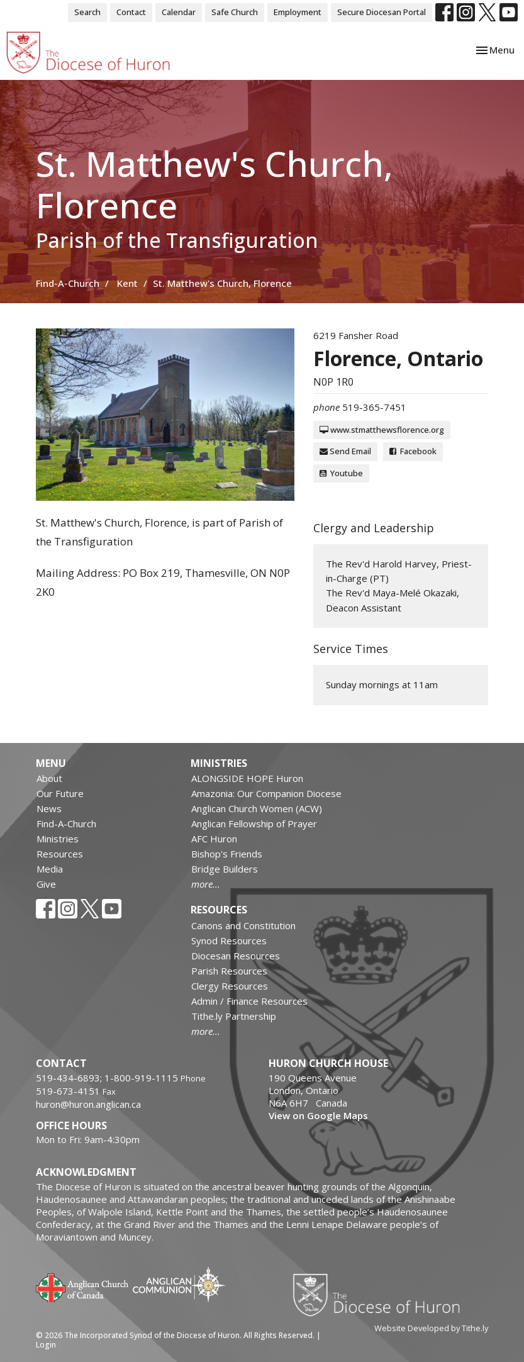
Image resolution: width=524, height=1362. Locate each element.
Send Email (345, 451)
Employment (297, 12)
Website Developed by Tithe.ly (431, 1328)
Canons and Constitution (243, 925)
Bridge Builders (224, 868)
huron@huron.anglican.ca (88, 1104)
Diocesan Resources (235, 955)
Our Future (60, 793)
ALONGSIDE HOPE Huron (247, 778)
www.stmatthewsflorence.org (382, 429)
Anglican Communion (179, 1284)
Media (49, 868)
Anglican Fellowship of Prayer (254, 823)
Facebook (413, 451)
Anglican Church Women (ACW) (256, 808)
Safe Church (234, 12)
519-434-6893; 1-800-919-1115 (108, 1077)
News (49, 808)
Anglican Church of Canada (83, 1286)
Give (46, 884)
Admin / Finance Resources (249, 1001)
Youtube (341, 473)
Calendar (179, 12)
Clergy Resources (229, 986)
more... (205, 884)
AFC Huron (214, 838)
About (49, 778)
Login (46, 1344)
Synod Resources (229, 940)
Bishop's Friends (226, 853)
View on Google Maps (318, 1115)
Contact (131, 12)
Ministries (57, 838)
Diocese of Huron (381, 1294)
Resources (59, 853)
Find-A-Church (67, 283)
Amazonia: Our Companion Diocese (266, 793)
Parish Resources (229, 970)
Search (87, 12)
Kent (127, 283)
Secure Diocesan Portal (381, 12)
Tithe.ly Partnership (233, 1016)
